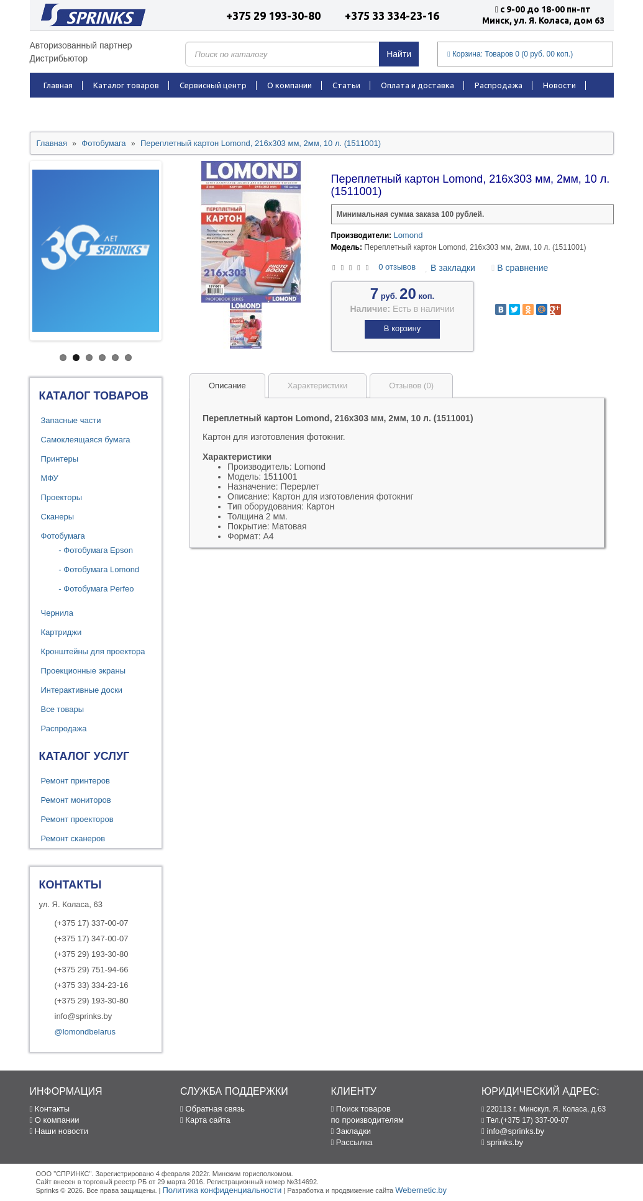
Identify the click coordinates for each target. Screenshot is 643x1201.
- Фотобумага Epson (92, 550)
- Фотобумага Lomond (96, 569)
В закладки (450, 268)
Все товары (62, 709)
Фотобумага (63, 536)
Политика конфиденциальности (221, 1190)
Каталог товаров (126, 85)
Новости (559, 85)
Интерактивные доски (82, 690)
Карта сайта (205, 1120)
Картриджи (61, 632)
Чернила (57, 613)
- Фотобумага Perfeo (93, 588)
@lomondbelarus (85, 1031)
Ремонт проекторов (77, 819)
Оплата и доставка (417, 85)
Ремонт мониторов (76, 800)
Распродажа (498, 85)
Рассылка (352, 1142)
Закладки (351, 1131)
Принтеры (60, 459)
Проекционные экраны (83, 670)
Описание (227, 385)
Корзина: (510, 54)
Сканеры (58, 516)
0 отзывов (397, 267)
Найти (398, 54)
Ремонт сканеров (73, 838)
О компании (289, 85)
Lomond (407, 235)
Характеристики (317, 385)
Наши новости (59, 1131)
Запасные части (71, 420)
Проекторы (61, 497)
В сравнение (519, 268)
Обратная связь (212, 1108)
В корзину (402, 328)
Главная (58, 85)
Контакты (63, 110)
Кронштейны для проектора (93, 651)
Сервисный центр (213, 85)
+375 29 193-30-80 (273, 15)
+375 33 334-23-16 (392, 15)
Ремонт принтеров (75, 780)
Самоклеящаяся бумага (85, 439)
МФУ (49, 478)
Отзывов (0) (411, 385)
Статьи (346, 85)
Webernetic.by (421, 1190)
